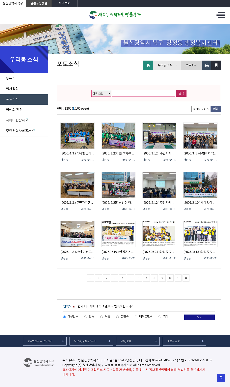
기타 (165, 316)
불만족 (125, 316)
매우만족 (73, 316)
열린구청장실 (38, 3)
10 (170, 278)
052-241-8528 (162, 360)
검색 (181, 93)
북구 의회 (65, 3)
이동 (216, 109)
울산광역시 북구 (13, 3)
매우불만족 (145, 316)
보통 (107, 316)
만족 (91, 316)
